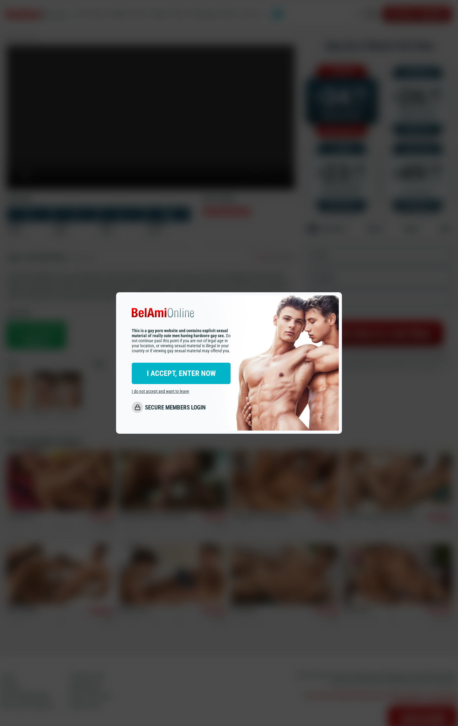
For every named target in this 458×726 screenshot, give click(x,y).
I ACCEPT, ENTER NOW (181, 373)
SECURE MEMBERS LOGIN (175, 407)
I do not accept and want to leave (160, 391)
